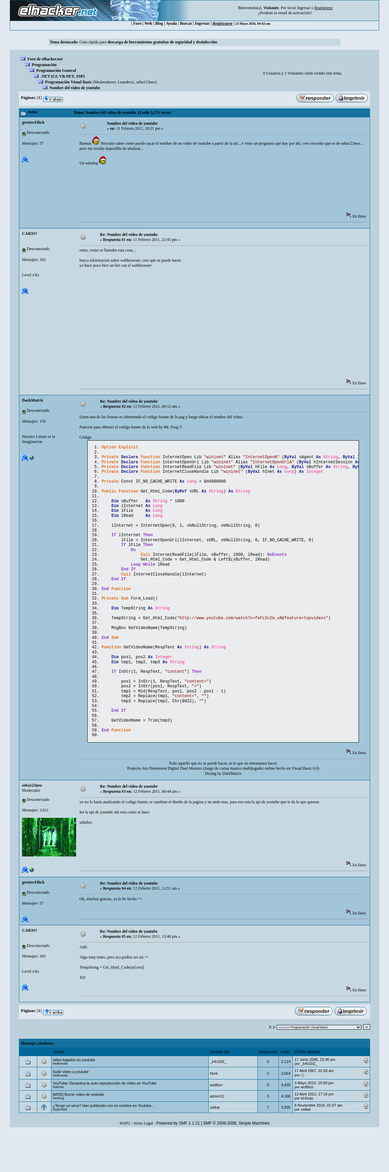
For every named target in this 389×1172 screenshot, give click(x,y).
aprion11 (217, 1137)
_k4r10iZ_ (218, 1102)
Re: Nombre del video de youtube (129, 234)
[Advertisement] (202, 191)
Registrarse (222, 23)
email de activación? (295, 13)
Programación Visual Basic (68, 82)
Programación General (56, 70)
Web (148, 23)
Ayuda (171, 23)
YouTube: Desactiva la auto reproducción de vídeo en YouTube (105, 1124)
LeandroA (126, 82)
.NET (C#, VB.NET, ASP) (63, 76)
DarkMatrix (32, 400)
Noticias (58, 1127)
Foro (137, 23)
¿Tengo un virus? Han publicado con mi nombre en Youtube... (104, 1146)
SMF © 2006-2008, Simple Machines (236, 1163)
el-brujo (307, 1139)
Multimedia (60, 1104)
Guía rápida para (148, 42)
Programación (44, 64)
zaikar (215, 1148)
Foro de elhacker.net (45, 59)
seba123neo (146, 82)
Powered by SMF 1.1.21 (178, 1163)
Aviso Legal (143, 1163)
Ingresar (303, 7)
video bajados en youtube (74, 1100)
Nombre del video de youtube (74, 87)
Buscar (186, 23)
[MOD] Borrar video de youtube (78, 1135)
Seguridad (60, 1150)
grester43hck (33, 122)
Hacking (58, 1138)
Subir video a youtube (71, 1112)
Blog (159, 23)
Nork (214, 1114)
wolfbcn (216, 1126)
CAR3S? (29, 233)
